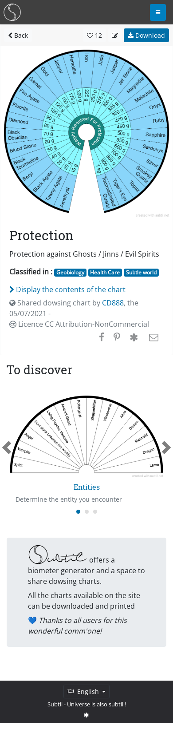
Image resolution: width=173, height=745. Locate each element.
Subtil (55, 704)
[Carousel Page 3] (95, 512)
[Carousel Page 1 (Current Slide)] (78, 512)
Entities (87, 486)
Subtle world (141, 272)
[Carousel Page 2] (87, 512)
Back (18, 35)
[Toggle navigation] (158, 12)
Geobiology (70, 272)
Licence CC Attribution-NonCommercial (79, 324)
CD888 (113, 303)
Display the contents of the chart (67, 289)
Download (146, 35)
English (84, 691)
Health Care (105, 272)
